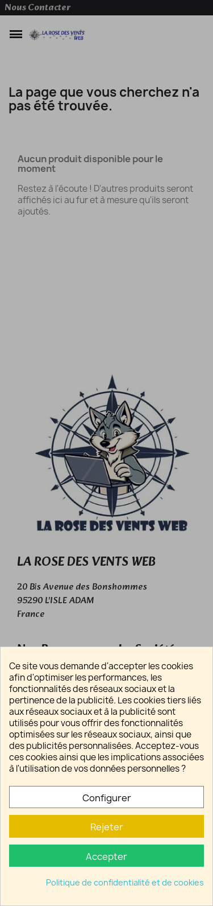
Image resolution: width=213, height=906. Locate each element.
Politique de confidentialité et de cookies (125, 882)
